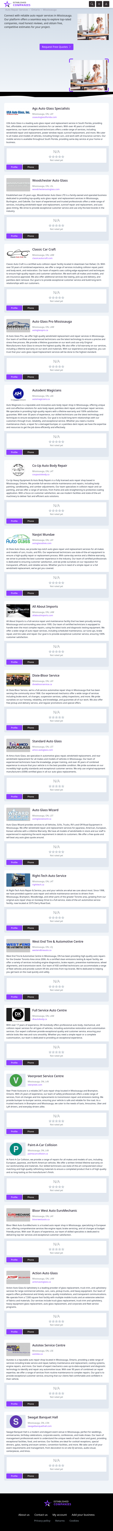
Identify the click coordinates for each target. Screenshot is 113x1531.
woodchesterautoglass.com (46, 189)
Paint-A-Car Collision (42, 1145)
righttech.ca (38, 884)
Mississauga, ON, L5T (42, 746)
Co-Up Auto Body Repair (49, 465)
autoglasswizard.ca (41, 818)
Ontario (35, 9)
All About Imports (45, 606)
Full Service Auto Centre (49, 1010)
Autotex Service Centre (48, 1345)
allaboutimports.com (42, 615)
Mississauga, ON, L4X (42, 395)
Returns (60, 1520)
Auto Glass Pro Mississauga (52, 321)
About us (24, 1515)
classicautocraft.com (42, 258)
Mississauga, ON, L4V (38, 1081)
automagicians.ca (41, 399)
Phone (31, 167)
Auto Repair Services (16, 9)
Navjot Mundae (43, 534)
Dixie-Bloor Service (45, 675)
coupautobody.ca (40, 474)
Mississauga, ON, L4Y (42, 113)
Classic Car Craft (44, 249)
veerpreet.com (35, 1084)
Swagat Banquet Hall (43, 1417)
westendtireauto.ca (41, 950)
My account (60, 1515)
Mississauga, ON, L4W (43, 255)
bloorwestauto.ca (40, 1219)
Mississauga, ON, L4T (42, 471)
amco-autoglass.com (42, 749)
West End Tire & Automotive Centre (57, 941)
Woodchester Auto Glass (50, 180)
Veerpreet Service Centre (46, 1076)
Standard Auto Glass (47, 741)
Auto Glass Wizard (45, 810)
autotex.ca (37, 1353)
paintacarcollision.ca (38, 1153)
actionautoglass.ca (41, 1281)
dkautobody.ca (39, 1019)
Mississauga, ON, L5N (38, 1422)
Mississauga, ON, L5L (42, 186)
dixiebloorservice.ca (42, 684)
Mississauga (50, 9)
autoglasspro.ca (40, 330)
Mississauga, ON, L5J (42, 947)
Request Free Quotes (56, 47)
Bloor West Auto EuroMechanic (54, 1210)
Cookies (74, 1520)
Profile (14, 167)
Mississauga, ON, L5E (42, 1350)
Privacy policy (42, 1520)
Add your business (83, 1515)
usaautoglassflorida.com (44, 117)
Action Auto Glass (45, 1273)
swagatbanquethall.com (40, 1426)
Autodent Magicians (46, 390)
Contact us (41, 1515)
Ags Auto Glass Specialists (51, 108)
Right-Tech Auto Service (49, 876)
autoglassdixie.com (41, 543)
